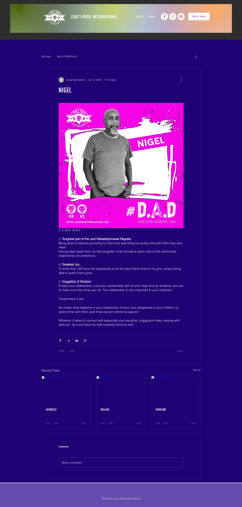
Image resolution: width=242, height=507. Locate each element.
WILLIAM (105, 409)
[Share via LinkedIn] (76, 340)
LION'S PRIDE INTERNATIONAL (94, 17)
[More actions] (182, 80)
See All (196, 369)
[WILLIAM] (121, 390)
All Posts (46, 56)
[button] (196, 56)
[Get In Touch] (199, 16)
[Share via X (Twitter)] (68, 340)
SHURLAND (161, 409)
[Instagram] (172, 16)
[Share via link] (85, 340)
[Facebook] (164, 16)
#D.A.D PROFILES (67, 56)
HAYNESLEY (51, 409)
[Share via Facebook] (60, 340)
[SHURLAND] (175, 390)
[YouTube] (181, 16)
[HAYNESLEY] (66, 390)
